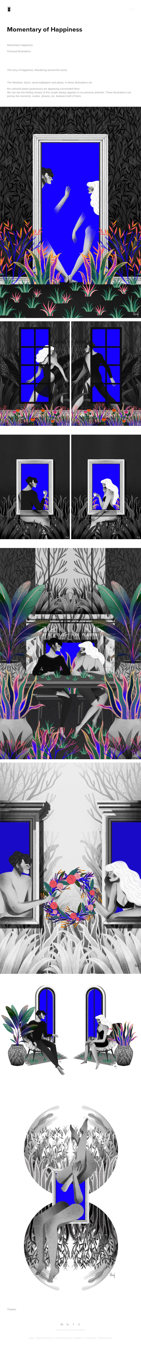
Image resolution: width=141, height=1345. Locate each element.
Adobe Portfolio (77, 1329)
